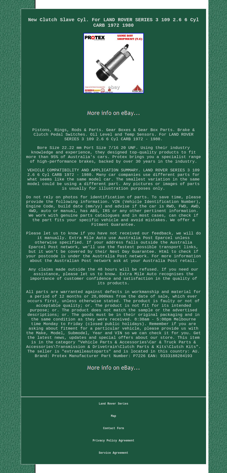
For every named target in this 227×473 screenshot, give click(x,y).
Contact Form (113, 428)
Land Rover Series (113, 404)
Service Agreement (113, 453)
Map (113, 416)
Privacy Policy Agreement (113, 440)
